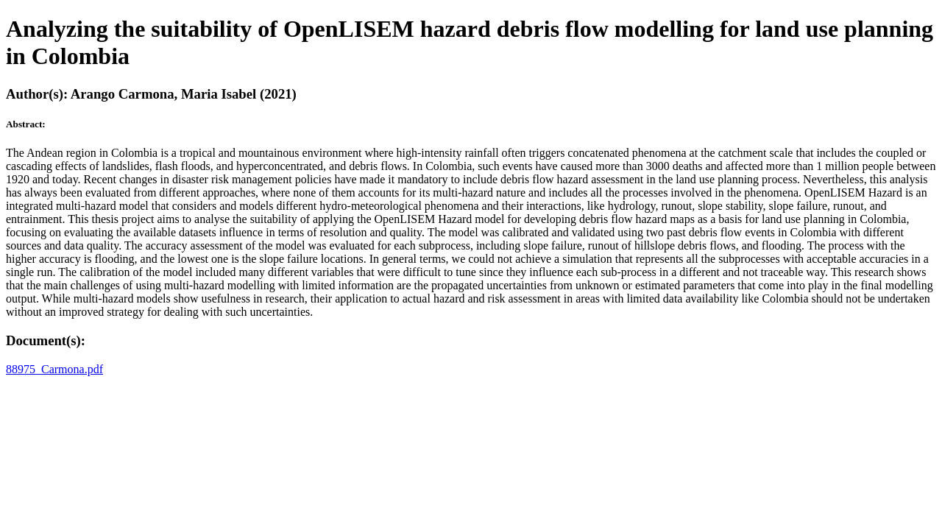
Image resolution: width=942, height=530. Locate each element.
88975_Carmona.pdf (54, 369)
